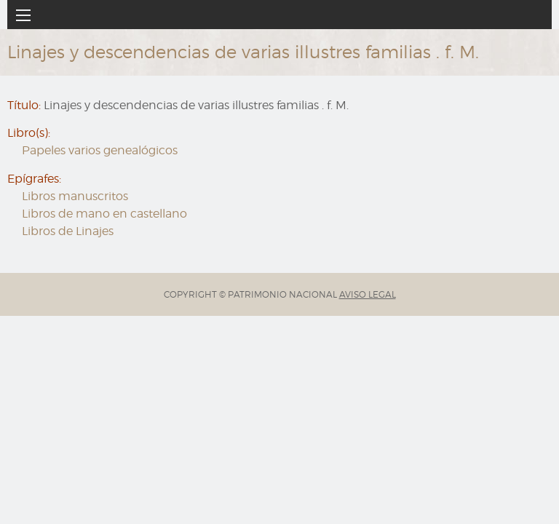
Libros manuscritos (75, 196)
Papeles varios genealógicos (100, 150)
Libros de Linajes (68, 231)
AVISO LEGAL (367, 294)
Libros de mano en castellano (104, 214)
